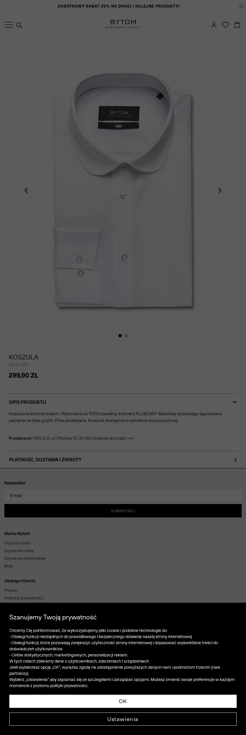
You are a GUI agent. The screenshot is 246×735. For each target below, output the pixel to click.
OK (123, 701)
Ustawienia (123, 719)
